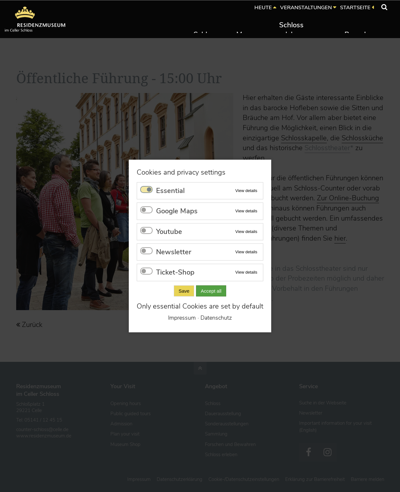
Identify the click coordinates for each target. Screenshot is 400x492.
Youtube (169, 231)
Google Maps (177, 211)
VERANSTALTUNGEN (306, 7)
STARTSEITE (355, 7)
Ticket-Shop (175, 272)
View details (246, 190)
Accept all (211, 291)
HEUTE (263, 7)
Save (184, 291)
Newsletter (173, 252)
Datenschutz (216, 318)
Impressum (182, 318)
